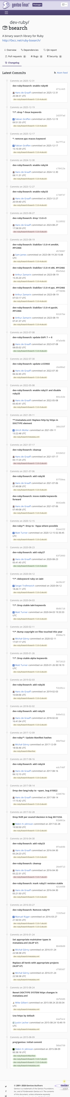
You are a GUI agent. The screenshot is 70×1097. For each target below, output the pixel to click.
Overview (10, 49)
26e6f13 (60, 857)
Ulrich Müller (22, 425)
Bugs (37, 56)
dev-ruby (19, 22)
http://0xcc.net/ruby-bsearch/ (21, 40)
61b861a (60, 811)
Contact (65, 1073)
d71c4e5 (60, 88)
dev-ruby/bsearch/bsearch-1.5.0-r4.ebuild (30, 99)
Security (54, 56)
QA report (50, 49)
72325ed (60, 903)
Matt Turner (21, 527)
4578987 (60, 249)
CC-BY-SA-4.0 (43, 1085)
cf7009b (60, 288)
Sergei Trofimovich (24, 579)
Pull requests (15, 56)
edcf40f (60, 759)
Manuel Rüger (22, 906)
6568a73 (60, 628)
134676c (60, 785)
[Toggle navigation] (6, 12)
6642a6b (60, 497)
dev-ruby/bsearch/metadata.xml (26, 432)
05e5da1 (60, 268)
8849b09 (60, 935)
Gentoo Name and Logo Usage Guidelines (34, 1088)
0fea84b (60, 837)
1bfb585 (60, 988)
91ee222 (60, 523)
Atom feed (61, 72)
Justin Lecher (22, 1011)
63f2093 (60, 549)
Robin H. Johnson (24, 814)
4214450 (60, 876)
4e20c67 (60, 576)
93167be (60, 311)
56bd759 (60, 1033)
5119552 (60, 219)
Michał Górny (22, 631)
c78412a (60, 167)
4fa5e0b (60, 337)
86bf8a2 (60, 733)
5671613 (60, 654)
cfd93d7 (60, 958)
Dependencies (29, 49)
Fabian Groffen (23, 118)
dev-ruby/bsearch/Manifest (24, 743)
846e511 (60, 706)
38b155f (60, 422)
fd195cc (60, 680)
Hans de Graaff (23, 92)
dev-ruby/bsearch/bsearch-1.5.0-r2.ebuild (30, 459)
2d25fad (60, 115)
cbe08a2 (60, 363)
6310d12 (60, 448)
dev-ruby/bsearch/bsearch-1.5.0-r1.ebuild (30, 867)
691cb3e (60, 393)
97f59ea (60, 474)
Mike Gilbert (21, 991)
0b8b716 (60, 602)
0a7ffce (60, 141)
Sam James (21, 252)
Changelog (12, 62)
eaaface (60, 1007)
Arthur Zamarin (23, 272)
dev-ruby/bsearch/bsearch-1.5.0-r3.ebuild (30, 230)
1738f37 (60, 193)
